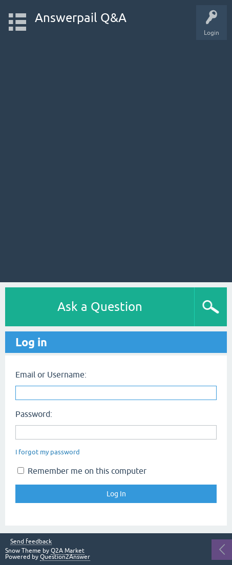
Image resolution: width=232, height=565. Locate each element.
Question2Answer (65, 556)
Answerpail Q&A (80, 18)
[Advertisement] (116, 156)
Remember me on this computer (81, 470)
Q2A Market (68, 550)
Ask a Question (99, 306)
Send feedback (31, 541)
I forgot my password (47, 452)
